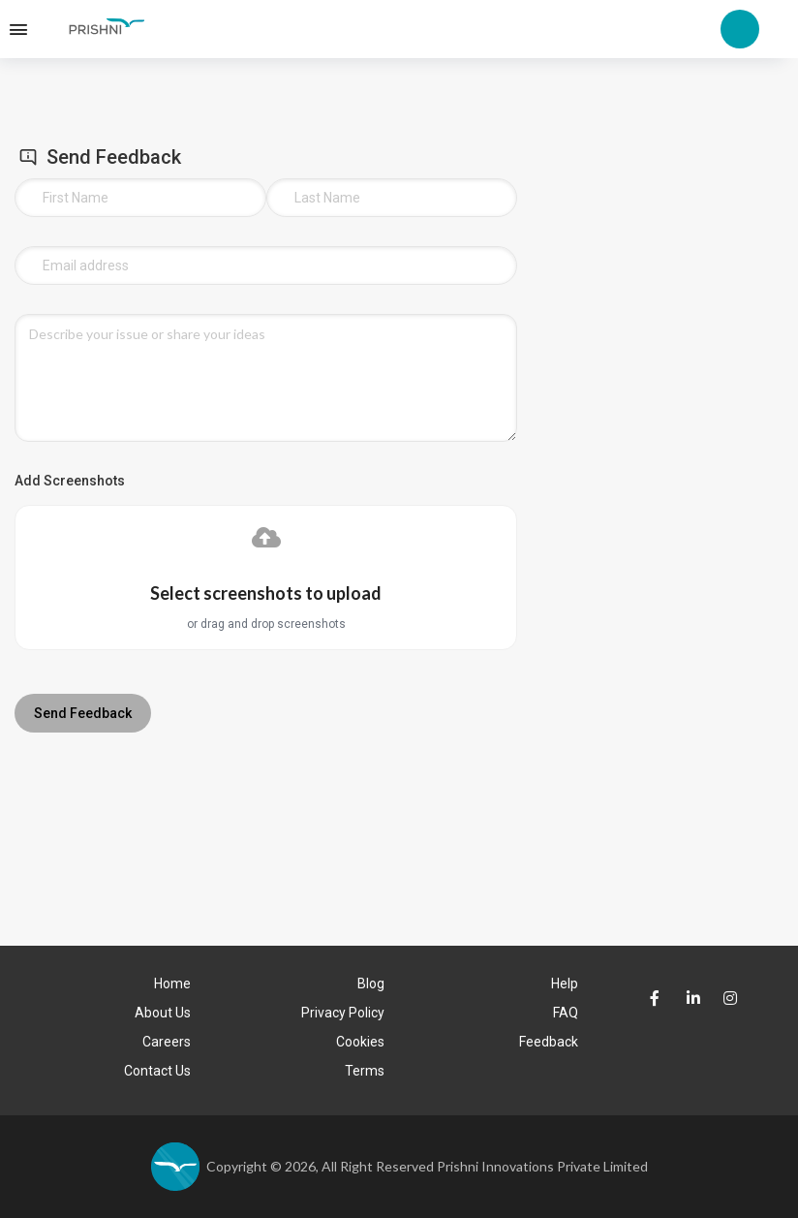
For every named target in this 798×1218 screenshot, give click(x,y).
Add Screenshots (70, 480)
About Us (163, 1012)
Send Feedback (83, 713)
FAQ (565, 1012)
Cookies (360, 1041)
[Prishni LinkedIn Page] (689, 999)
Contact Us (157, 1070)
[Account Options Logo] (740, 27)
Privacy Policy (342, 1012)
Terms (364, 1070)
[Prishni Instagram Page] (726, 992)
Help (564, 983)
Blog (370, 983)
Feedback (548, 1041)
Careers (166, 1041)
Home (172, 983)
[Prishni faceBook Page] (652, 999)
